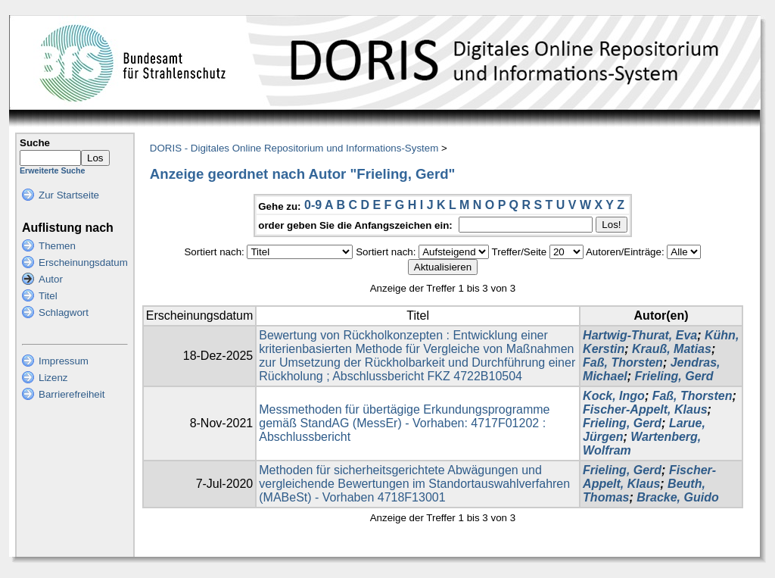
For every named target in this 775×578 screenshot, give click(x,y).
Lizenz (53, 377)
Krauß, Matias (671, 348)
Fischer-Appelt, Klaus (645, 409)
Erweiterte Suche (52, 170)
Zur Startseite (69, 195)
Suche (35, 142)
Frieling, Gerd (674, 376)
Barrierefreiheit (71, 394)
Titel (48, 295)
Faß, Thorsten (623, 362)
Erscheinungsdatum (83, 262)
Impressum (64, 361)
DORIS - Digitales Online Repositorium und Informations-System (294, 148)
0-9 (313, 204)
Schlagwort (64, 312)
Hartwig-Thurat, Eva (640, 335)
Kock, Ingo (614, 395)
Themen (57, 246)
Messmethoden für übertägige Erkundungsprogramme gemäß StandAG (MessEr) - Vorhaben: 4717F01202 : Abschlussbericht (404, 423)
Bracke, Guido (677, 497)
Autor (51, 279)
